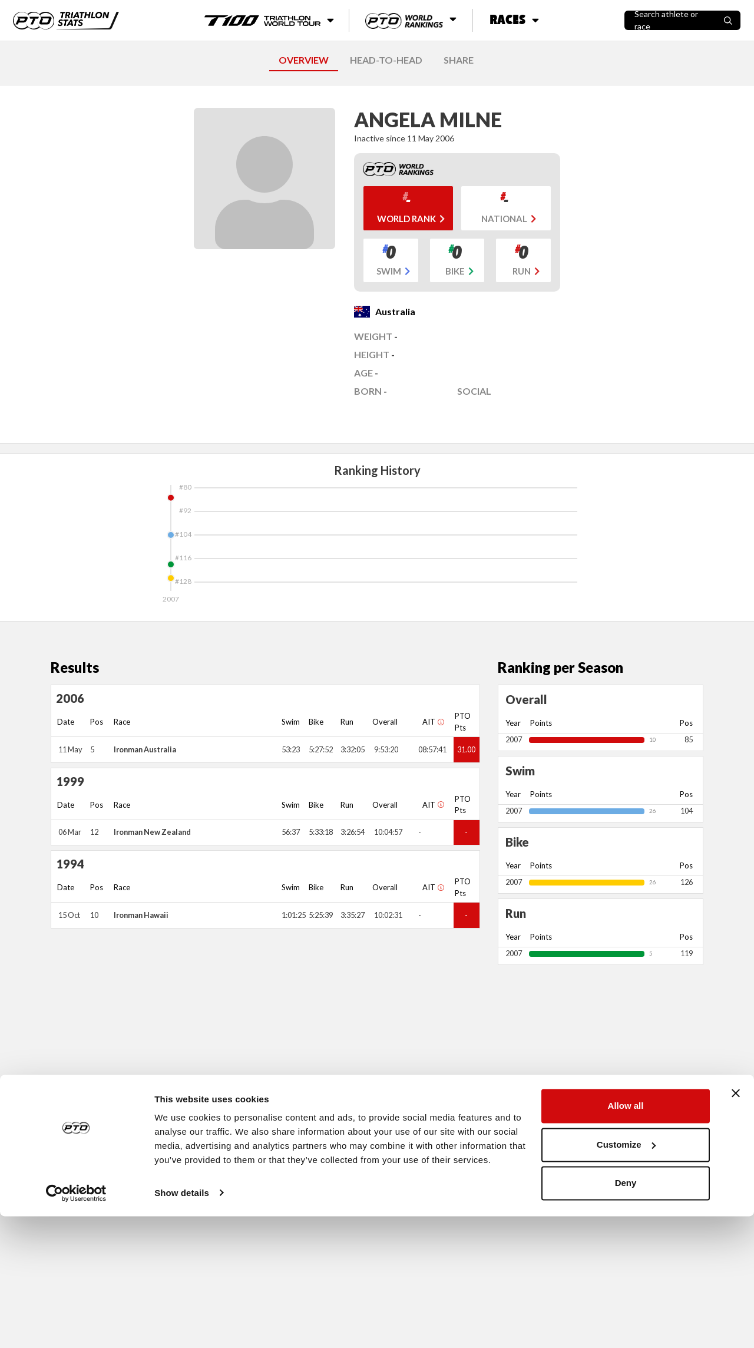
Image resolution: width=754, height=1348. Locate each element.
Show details (181, 1325)
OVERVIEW (304, 59)
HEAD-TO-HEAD (386, 59)
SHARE (459, 59)
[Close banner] (736, 1225)
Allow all (626, 1238)
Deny (626, 1315)
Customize (626, 1276)
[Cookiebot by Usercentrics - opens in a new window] (76, 1325)
